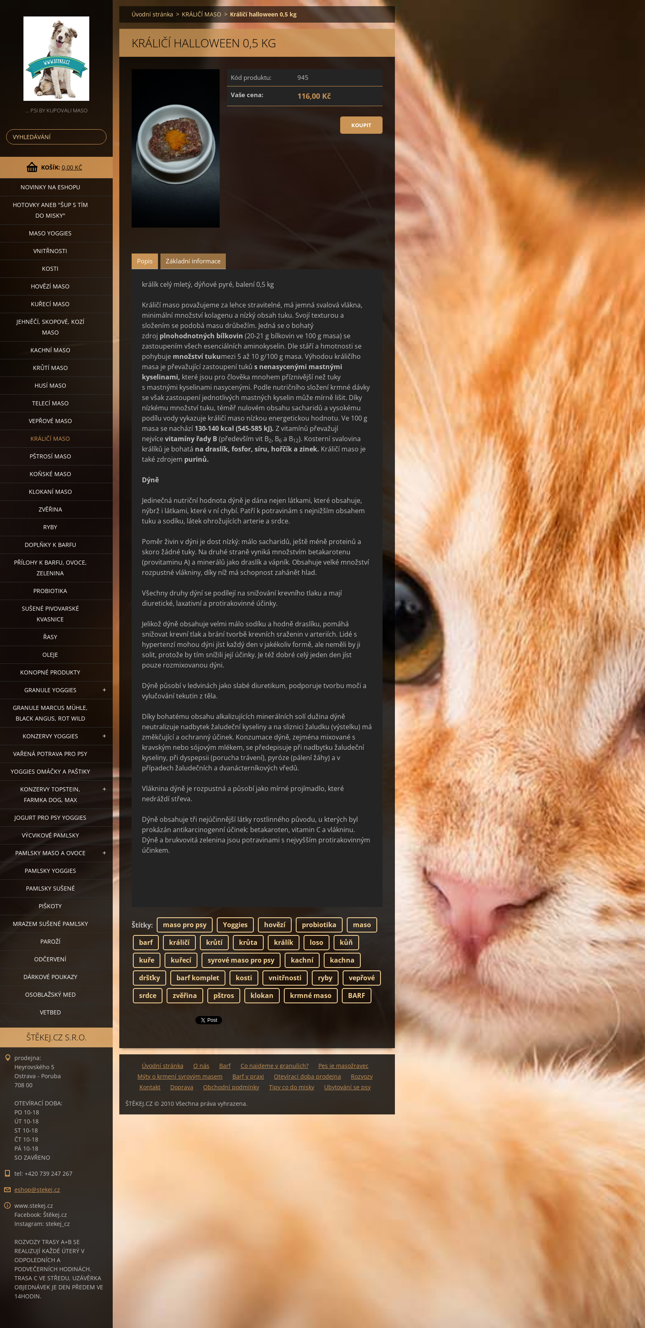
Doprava (181, 1087)
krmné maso (311, 995)
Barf (225, 1066)
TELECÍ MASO (50, 403)
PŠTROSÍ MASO (50, 456)
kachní (302, 960)
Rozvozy (362, 1076)
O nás (201, 1066)
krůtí (214, 942)
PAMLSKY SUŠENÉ (50, 888)
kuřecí (181, 960)
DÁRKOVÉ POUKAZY (50, 977)
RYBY (50, 527)
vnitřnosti (285, 977)
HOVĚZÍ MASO (50, 286)
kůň (346, 942)
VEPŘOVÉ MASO (50, 421)
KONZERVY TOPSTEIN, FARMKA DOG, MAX (50, 794)
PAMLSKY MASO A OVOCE (50, 853)
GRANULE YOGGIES (50, 690)
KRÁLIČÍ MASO (50, 438)
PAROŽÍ (50, 941)
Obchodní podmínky (231, 1087)
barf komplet (197, 977)
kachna (342, 960)
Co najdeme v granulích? (275, 1066)
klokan (262, 995)
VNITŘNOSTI (50, 251)
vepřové (362, 977)
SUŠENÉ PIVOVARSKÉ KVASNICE (50, 614)
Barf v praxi (248, 1076)
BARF (356, 995)
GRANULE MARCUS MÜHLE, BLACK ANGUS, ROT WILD (50, 713)
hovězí (274, 924)
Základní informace (193, 261)
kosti (244, 977)
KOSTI (50, 268)
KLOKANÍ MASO (50, 491)
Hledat (98, 137)
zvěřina (185, 995)
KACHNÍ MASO (50, 350)
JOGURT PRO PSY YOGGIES (50, 817)
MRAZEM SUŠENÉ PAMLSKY (50, 924)
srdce (147, 995)
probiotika (319, 924)
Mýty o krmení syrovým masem (180, 1076)
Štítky (141, 925)
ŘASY (50, 637)
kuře (146, 960)
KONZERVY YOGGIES (50, 736)
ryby (325, 977)
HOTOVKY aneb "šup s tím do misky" (50, 210)
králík (283, 942)
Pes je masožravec (343, 1066)
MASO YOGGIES (50, 233)
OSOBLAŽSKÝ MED (50, 994)
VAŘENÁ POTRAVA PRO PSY (50, 754)
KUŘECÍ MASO (50, 304)
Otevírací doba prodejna (307, 1076)
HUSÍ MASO (50, 385)
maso (362, 924)
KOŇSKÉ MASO (50, 474)
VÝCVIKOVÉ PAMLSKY (50, 835)
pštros (223, 995)
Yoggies (235, 924)
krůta (248, 942)
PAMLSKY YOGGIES (50, 870)
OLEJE (50, 654)
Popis (145, 261)
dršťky (149, 977)
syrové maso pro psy (241, 960)
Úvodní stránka (152, 14)
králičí (179, 942)
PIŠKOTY (50, 906)
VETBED (50, 1012)
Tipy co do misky (291, 1087)
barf (146, 942)
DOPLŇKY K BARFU (50, 545)
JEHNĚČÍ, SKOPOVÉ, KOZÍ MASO (50, 327)
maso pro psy (184, 924)
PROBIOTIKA (50, 591)
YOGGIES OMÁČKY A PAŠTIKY (50, 771)
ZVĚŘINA (50, 509)
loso (316, 942)
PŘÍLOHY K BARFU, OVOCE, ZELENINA (50, 567)
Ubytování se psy (347, 1087)
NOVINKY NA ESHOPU (50, 187)
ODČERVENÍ (50, 959)
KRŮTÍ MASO (50, 368)
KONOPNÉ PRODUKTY (50, 672)
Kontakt (149, 1087)
